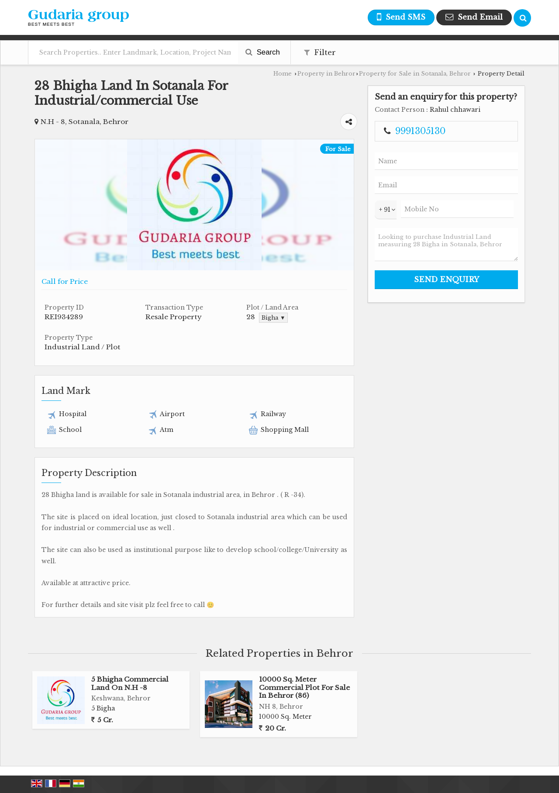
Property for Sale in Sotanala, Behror (415, 73)
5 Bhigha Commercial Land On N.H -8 (130, 683)
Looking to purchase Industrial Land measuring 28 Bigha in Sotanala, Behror (446, 244)
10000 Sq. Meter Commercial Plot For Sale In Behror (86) (304, 687)
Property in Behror (326, 73)
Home (282, 73)
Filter (320, 52)
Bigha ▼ (273, 317)
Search (262, 52)
